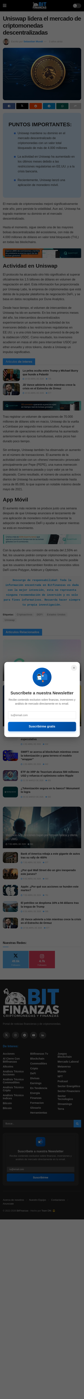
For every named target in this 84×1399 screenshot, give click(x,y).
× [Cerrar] (74, 668)
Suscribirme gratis (42, 726)
